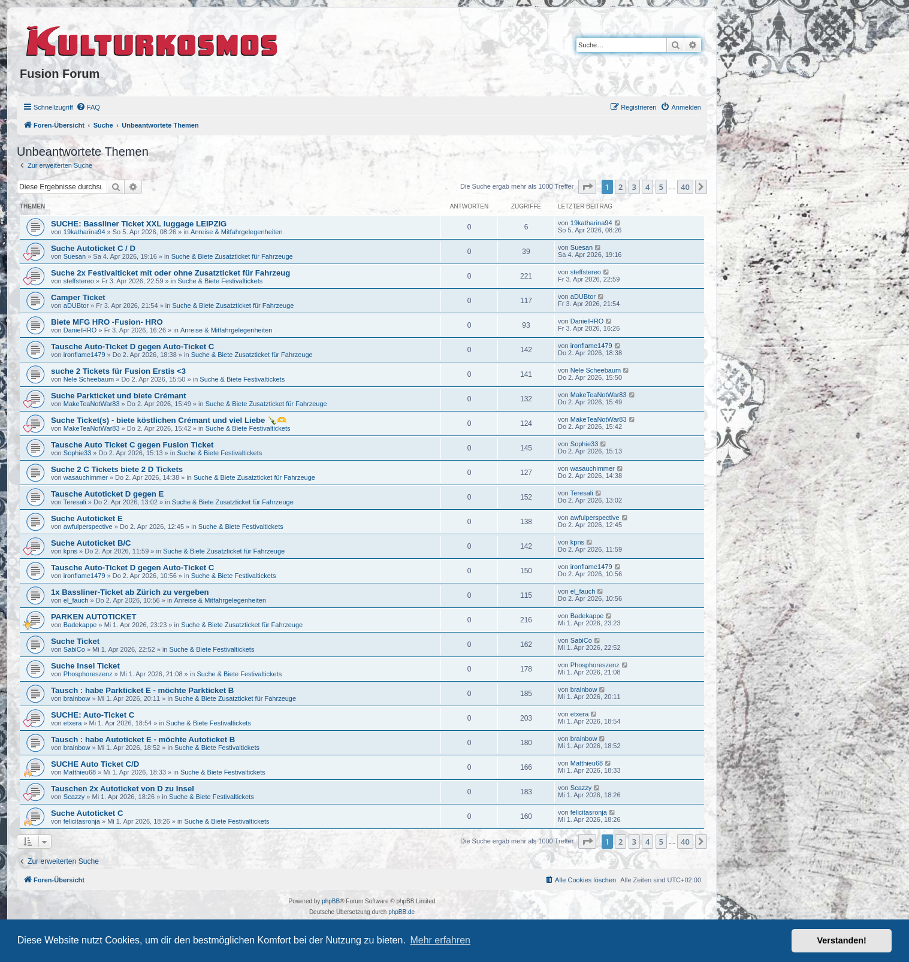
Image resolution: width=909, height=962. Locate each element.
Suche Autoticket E (87, 518)
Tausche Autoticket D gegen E (107, 493)
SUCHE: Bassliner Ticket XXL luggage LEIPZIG (139, 223)
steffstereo (79, 281)
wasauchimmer (86, 477)
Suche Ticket (75, 641)
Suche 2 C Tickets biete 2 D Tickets (117, 469)
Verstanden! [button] (841, 940)
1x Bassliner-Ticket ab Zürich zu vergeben (130, 592)
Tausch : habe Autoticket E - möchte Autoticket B (143, 739)
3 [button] (634, 186)
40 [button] (685, 186)
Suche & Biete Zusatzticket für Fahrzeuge (232, 256)
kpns (70, 551)
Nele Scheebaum (89, 379)
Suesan (75, 256)
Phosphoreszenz (88, 673)
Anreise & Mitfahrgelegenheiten (236, 231)
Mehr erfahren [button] (440, 940)
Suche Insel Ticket (85, 665)
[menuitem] (88, 107)
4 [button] (647, 186)
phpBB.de (401, 912)
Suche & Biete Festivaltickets (219, 281)
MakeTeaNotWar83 (92, 403)
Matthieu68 (80, 772)
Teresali (75, 502)
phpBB (331, 901)
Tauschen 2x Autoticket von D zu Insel (122, 788)
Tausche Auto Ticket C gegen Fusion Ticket (132, 444)
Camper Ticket (78, 297)
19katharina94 (84, 231)
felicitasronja (82, 821)
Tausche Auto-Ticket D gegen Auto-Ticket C (132, 346)
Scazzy (74, 796)
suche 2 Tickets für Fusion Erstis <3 (118, 371)
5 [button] (661, 186)
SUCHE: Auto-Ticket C (92, 714)
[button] (587, 187)
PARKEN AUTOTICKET (94, 616)
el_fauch (76, 600)
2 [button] (620, 186)
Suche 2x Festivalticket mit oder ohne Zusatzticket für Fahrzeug (170, 272)
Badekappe (80, 624)
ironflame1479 (84, 354)
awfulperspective (88, 526)
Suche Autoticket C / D (93, 248)
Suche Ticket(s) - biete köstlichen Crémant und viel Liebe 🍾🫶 (168, 420)
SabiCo (74, 649)
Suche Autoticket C (87, 813)
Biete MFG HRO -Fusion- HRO (107, 321)
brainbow (77, 698)
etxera (73, 723)
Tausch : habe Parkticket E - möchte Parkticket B (142, 690)
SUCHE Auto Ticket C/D (95, 764)
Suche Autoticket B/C (91, 543)
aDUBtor (76, 305)
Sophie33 (78, 452)
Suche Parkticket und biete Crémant (118, 395)
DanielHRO (80, 330)
